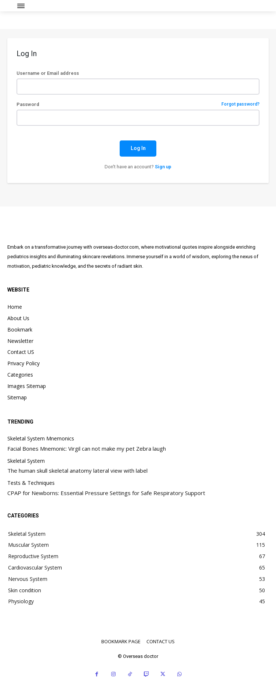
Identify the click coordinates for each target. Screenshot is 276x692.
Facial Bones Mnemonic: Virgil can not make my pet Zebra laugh (86, 448)
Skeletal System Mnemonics (40, 439)
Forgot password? (240, 104)
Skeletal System (26, 461)
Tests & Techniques (31, 483)
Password (138, 104)
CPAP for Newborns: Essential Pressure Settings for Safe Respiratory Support (106, 493)
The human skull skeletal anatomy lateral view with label (77, 470)
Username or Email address (48, 73)
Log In (138, 148)
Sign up (163, 166)
